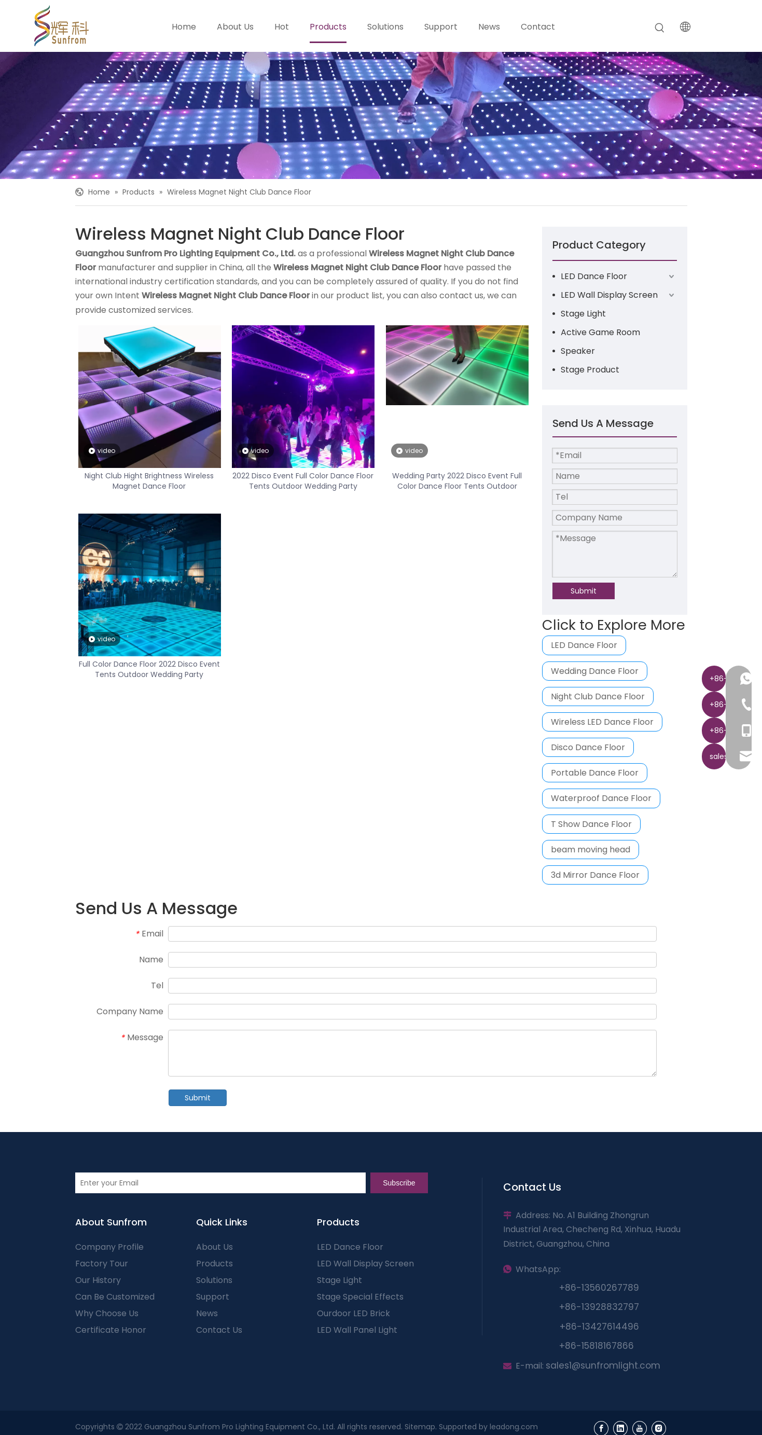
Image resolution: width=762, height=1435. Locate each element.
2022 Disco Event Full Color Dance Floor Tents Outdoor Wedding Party (302, 481)
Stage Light (583, 314)
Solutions (214, 1280)
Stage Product (590, 370)
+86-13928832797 (599, 1307)
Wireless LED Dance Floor (602, 722)
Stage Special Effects (360, 1297)
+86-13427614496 (599, 1326)
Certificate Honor (110, 1330)
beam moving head (590, 850)
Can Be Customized (115, 1297)
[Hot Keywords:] (659, 28)
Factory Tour (101, 1264)
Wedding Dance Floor (595, 671)
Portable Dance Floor (595, 773)
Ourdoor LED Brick (353, 1313)
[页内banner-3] (381, 115)
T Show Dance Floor (591, 824)
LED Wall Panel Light (357, 1330)
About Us (214, 1247)
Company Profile (109, 1247)
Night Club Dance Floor (598, 696)
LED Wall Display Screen (609, 295)
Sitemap (420, 1427)
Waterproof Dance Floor (601, 798)
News (207, 1313)
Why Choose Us (106, 1313)
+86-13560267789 (599, 1287)
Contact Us (219, 1330)
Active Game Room (600, 332)
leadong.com (514, 1427)
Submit (584, 591)
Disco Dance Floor (588, 747)
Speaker (578, 351)
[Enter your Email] (220, 1182)
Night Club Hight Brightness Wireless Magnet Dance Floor (149, 481)
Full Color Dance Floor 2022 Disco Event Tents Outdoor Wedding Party (149, 669)
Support (212, 1297)
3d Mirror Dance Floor (595, 875)
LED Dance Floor (594, 276)
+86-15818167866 (596, 1346)
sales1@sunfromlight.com (603, 1365)
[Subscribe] (398, 1182)
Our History (98, 1280)
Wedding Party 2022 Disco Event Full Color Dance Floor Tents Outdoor (457, 481)
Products (214, 1264)
